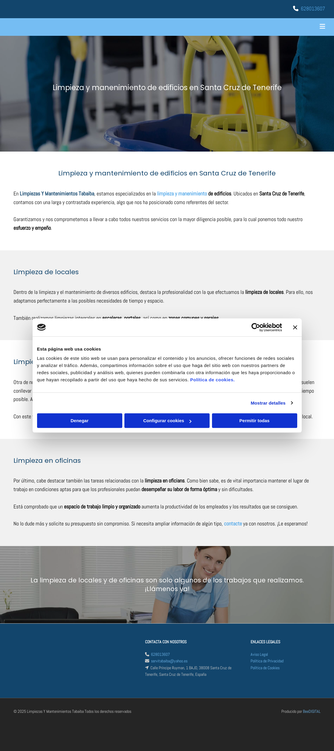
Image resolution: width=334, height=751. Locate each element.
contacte (233, 523)
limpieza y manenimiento (182, 193)
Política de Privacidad (267, 661)
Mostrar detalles (268, 402)
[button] (222, 27)
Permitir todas (255, 420)
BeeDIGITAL (312, 711)
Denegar (80, 420)
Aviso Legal (259, 654)
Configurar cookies (167, 420)
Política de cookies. (212, 379)
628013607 (313, 8)
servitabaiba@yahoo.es (169, 661)
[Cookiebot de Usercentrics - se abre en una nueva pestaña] (256, 327)
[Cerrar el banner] (295, 327)
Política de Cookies (265, 667)
